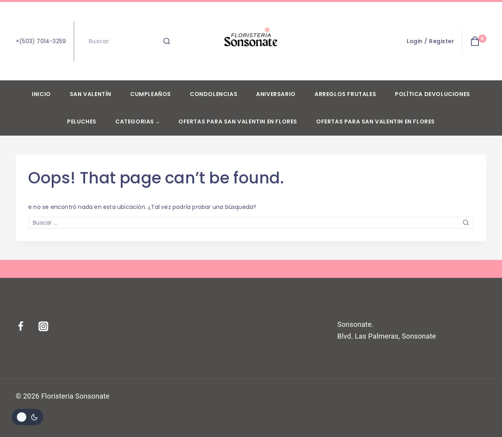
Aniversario (276, 94)
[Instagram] (48, 326)
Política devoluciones (432, 94)
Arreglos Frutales (345, 94)
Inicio (41, 94)
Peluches (81, 121)
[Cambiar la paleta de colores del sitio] (27, 417)
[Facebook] (25, 326)
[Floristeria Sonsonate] (251, 41)
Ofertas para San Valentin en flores (237, 121)
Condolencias (213, 94)
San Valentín (90, 94)
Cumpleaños (150, 94)
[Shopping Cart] (478, 41)
